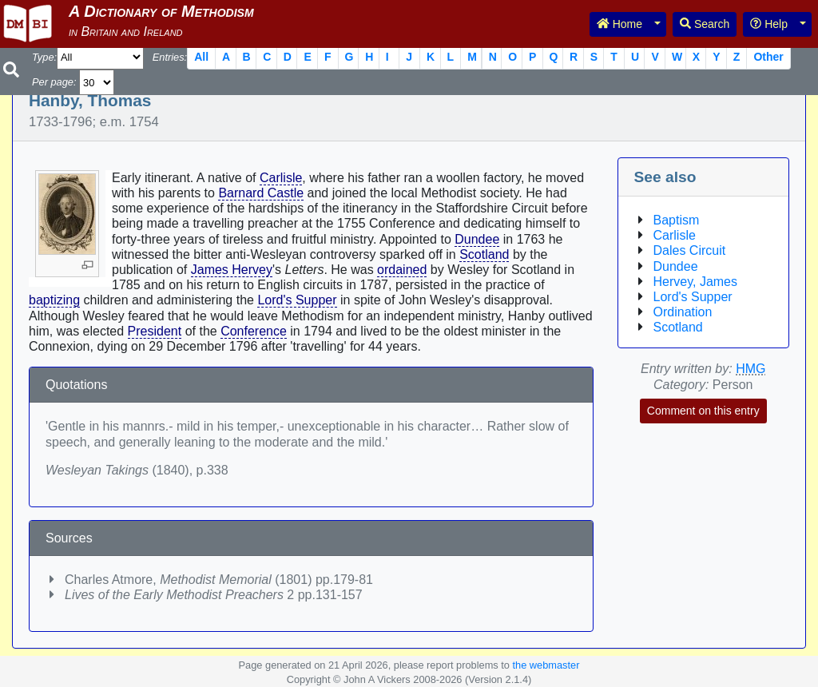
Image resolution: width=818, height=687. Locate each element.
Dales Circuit (689, 250)
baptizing (54, 300)
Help (769, 24)
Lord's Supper (296, 300)
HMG (750, 368)
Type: (44, 57)
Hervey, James (695, 281)
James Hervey (231, 269)
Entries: (170, 57)
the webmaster (545, 665)
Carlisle (281, 178)
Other (768, 56)
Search (704, 24)
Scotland (484, 254)
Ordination (683, 312)
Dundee (477, 239)
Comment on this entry (703, 410)
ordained (402, 269)
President (155, 331)
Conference (253, 331)
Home (619, 24)
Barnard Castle (261, 193)
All (201, 56)
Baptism (676, 220)
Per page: (54, 82)
